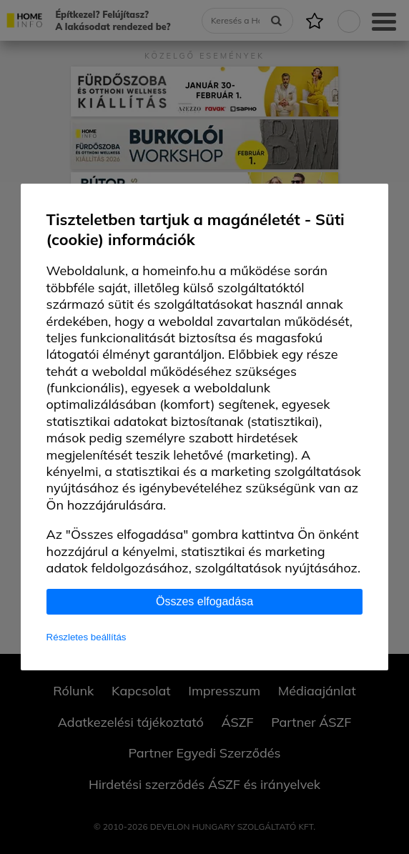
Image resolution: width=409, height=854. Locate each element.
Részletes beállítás (86, 637)
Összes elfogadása (204, 601)
